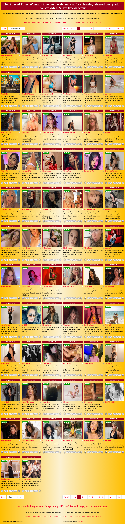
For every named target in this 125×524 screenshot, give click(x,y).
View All (66, 28)
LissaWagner (46, 325)
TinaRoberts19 (68, 94)
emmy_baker (5, 363)
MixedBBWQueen (28, 94)
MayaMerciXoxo (27, 55)
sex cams (102, 506)
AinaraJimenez (47, 286)
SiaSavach (66, 402)
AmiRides (25, 325)
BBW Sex (27, 22)
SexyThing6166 (110, 402)
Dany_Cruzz (26, 248)
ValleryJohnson (6, 132)
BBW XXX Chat (67, 22)
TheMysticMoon (89, 440)
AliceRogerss (88, 94)
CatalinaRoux (88, 286)
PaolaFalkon (67, 440)
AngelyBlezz (46, 363)
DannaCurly (67, 363)
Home (4, 28)
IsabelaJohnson (6, 55)
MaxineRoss (109, 248)
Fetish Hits (80, 521)
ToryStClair (4, 94)
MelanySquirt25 (68, 286)
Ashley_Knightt (6, 402)
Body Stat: (10, 33)
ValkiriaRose (5, 171)
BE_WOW (66, 209)
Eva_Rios (108, 440)
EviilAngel (25, 132)
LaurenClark (109, 363)
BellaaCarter (46, 248)
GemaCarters (26, 479)
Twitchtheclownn (48, 132)
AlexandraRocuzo (28, 440)
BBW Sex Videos (80, 22)
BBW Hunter (90, 22)
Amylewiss (108, 325)
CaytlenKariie (47, 55)
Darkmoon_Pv (89, 171)
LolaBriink (108, 55)
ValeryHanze (46, 209)
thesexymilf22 (26, 171)
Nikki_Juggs (67, 248)
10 (106, 28)
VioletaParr (67, 171)
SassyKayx (46, 402)
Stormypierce (5, 248)
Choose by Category (16, 28)
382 (118, 28)
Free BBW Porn (47, 22)
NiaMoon (108, 132)
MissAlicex (88, 248)
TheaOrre (66, 325)
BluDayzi (87, 132)
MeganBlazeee (6, 440)
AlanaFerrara (5, 325)
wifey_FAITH (26, 363)
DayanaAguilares (27, 209)
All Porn (98, 22)
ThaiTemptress (6, 209)
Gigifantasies (88, 55)
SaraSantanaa (5, 479)
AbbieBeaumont (89, 209)
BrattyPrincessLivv (28, 402)
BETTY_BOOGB (47, 440)
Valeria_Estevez (6, 286)
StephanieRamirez (111, 171)
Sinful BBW (57, 22)
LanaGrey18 (109, 94)
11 (110, 28)
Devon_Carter (89, 363)
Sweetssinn (109, 209)
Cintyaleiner (88, 402)
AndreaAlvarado (48, 94)
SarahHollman (89, 325)
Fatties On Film (36, 22)
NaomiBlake (67, 55)
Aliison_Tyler (26, 286)
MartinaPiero (109, 286)
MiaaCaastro (46, 171)
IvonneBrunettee (69, 132)
